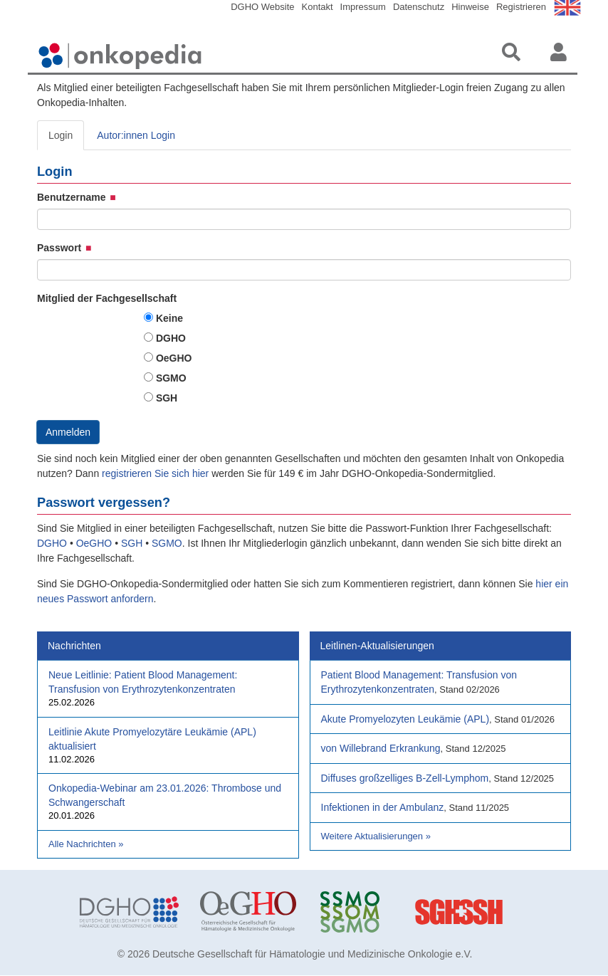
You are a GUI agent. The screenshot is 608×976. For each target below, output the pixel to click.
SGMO (171, 378)
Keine (169, 318)
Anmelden (68, 432)
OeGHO (174, 358)
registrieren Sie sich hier (156, 473)
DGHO (171, 338)
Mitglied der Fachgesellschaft (107, 298)
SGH (166, 398)
